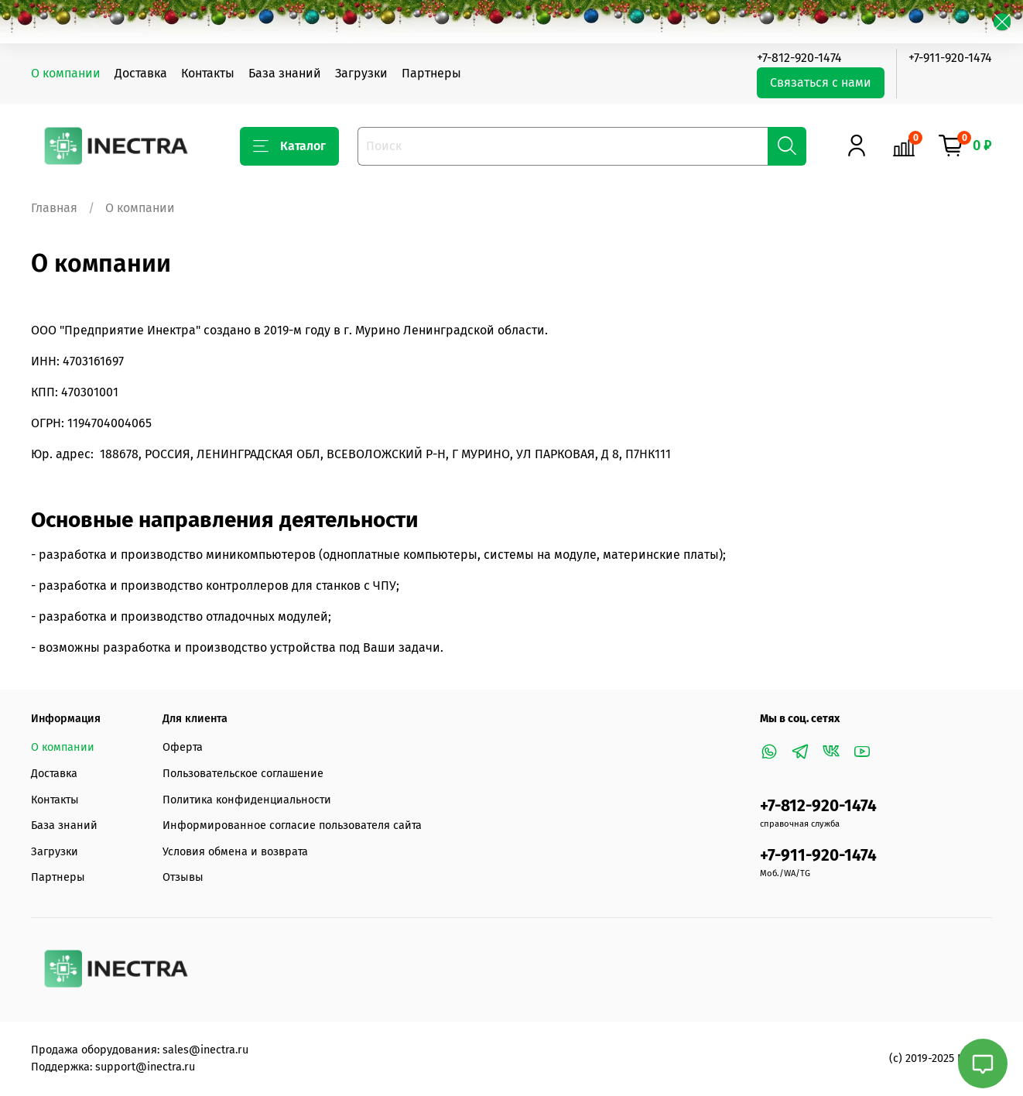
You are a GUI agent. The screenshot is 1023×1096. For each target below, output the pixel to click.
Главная (54, 207)
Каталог (289, 146)
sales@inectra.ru (205, 1050)
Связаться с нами (820, 82)
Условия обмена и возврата (235, 851)
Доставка (141, 73)
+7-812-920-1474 (799, 57)
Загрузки (361, 73)
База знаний (284, 73)
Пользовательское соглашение (243, 773)
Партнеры (431, 73)
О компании (66, 73)
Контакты (207, 73)
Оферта (183, 747)
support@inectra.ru (145, 1067)
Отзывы (183, 877)
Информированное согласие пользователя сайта (292, 825)
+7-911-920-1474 (950, 57)
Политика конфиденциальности (247, 800)
